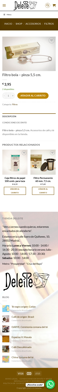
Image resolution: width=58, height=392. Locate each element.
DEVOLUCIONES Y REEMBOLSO (29, 381)
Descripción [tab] (9, 116)
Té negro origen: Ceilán (24, 306)
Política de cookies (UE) (16, 383)
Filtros (49, 23)
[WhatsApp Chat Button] (50, 384)
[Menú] (4, 5)
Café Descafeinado (22, 347)
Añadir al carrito (33, 95)
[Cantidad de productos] (8, 96)
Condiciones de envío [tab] (14, 122)
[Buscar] (47, 5)
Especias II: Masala (22, 337)
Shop (19, 23)
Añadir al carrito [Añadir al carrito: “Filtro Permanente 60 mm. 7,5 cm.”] (43, 191)
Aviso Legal (11, 379)
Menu (7, 14)
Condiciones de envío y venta (36, 379)
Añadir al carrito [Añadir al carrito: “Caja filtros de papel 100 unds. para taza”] (15, 191)
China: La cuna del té (22, 357)
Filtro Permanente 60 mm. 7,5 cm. (43, 179)
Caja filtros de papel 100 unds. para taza (15, 179)
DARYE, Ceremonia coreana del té (30, 326)
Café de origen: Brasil (23, 316)
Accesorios (33, 23)
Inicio (8, 23)
